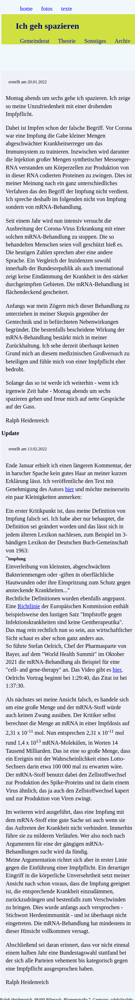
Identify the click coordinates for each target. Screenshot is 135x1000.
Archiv (122, 41)
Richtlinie (28, 606)
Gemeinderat (35, 41)
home (26, 9)
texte (66, 9)
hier (69, 489)
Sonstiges (95, 41)
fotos (47, 9)
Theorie (67, 41)
